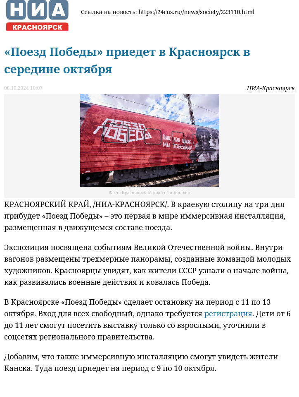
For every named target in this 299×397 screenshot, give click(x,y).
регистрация (228, 313)
